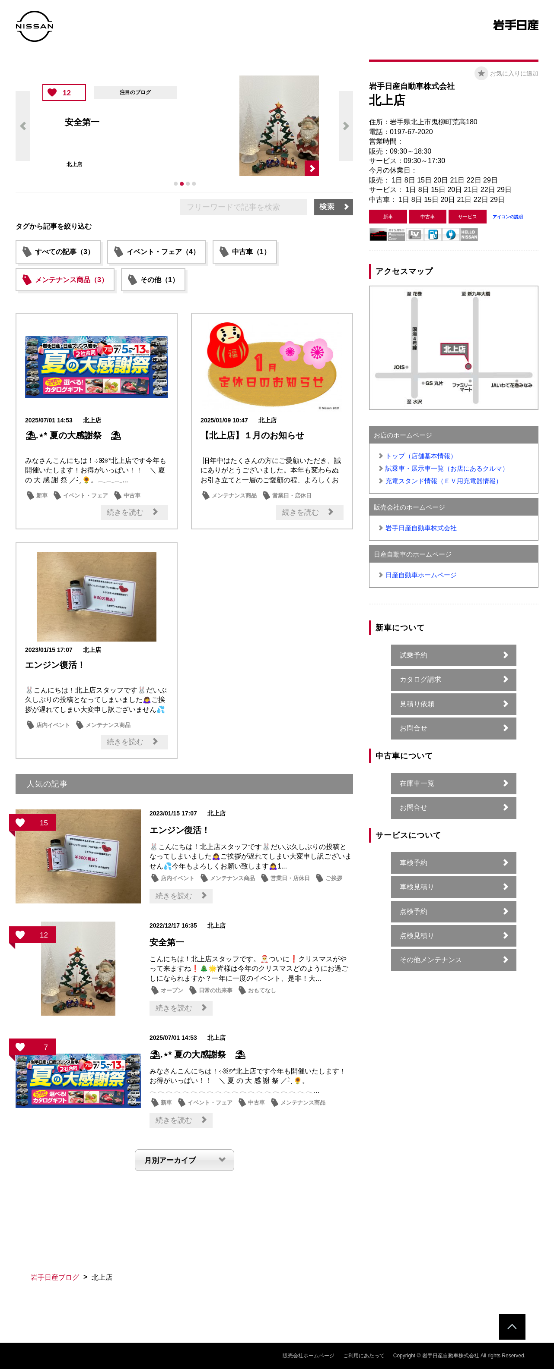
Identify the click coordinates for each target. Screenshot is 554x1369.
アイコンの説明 (508, 216)
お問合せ (413, 728)
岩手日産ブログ (55, 1277)
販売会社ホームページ (308, 1356)
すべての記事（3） (64, 251)
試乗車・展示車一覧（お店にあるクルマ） (447, 468)
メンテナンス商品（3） (71, 279)
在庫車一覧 (417, 783)
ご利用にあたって (364, 1356)
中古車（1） (251, 251)
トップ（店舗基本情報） (421, 455)
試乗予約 (413, 655)
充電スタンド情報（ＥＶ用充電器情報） (443, 481)
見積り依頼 (417, 704)
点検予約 (413, 911)
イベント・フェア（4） (163, 251)
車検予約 (413, 862)
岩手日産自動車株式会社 (421, 528)
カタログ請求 (420, 679)
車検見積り (417, 887)
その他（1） (159, 279)
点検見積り (417, 935)
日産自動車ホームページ (421, 575)
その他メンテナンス (431, 959)
